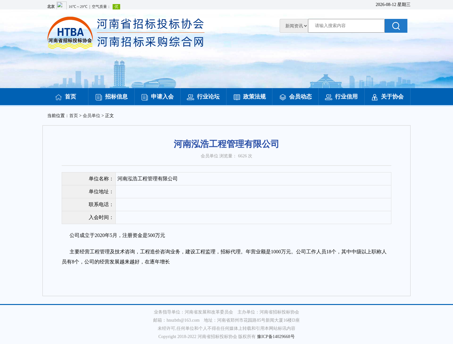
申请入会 (157, 96)
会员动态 (295, 96)
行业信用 (341, 96)
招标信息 (111, 96)
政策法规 (249, 96)
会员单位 (91, 115)
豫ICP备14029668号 (276, 336)
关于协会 (387, 96)
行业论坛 (203, 96)
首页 (65, 96)
